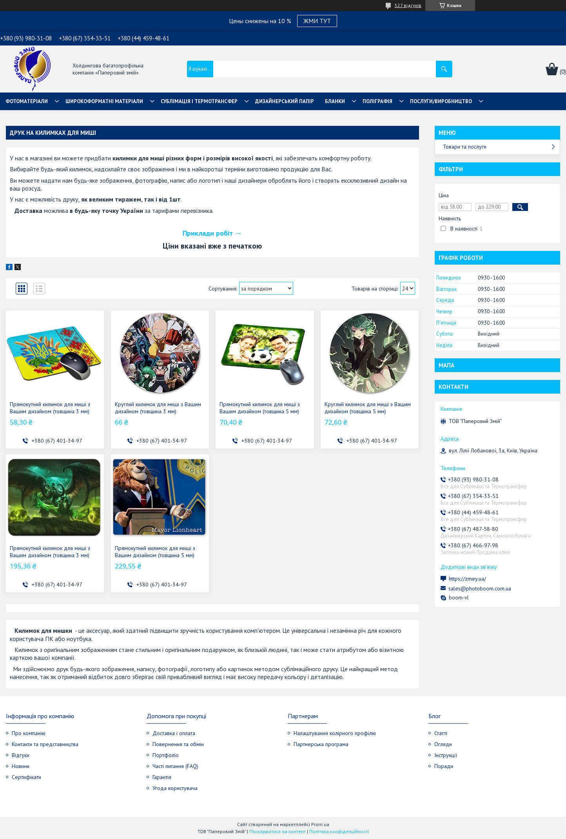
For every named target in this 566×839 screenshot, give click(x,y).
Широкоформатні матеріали (104, 101)
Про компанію (28, 733)
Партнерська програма (321, 744)
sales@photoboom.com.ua (479, 588)
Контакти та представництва (45, 744)
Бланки (335, 101)
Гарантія (161, 777)
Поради (443, 766)
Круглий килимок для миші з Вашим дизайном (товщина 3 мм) (158, 408)
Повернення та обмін (178, 744)
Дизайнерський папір (284, 101)
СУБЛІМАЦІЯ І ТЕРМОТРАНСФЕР (199, 101)
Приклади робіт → (212, 233)
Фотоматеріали (26, 101)
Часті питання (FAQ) (175, 766)
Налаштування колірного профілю (335, 733)
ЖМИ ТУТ (317, 21)
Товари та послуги (464, 146)
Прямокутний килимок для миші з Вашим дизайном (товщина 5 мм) (260, 408)
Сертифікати (26, 777)
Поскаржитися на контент (277, 831)
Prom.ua (320, 824)
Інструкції (445, 755)
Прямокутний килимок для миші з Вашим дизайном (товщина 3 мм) (50, 408)
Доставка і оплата (173, 733)
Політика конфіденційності (339, 831)
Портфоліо (165, 755)
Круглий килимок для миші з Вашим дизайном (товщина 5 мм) (368, 408)
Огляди (443, 744)
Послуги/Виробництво (441, 101)
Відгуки (20, 755)
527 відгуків (408, 5)
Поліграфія (377, 101)
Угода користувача (175, 788)
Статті (440, 733)
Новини (20, 766)
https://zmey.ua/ (467, 578)
